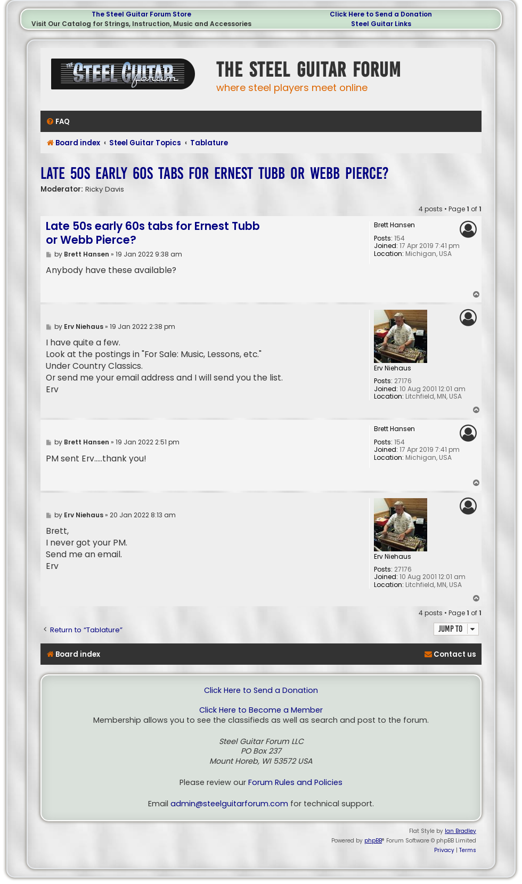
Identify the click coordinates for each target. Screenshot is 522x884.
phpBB (373, 841)
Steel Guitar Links (381, 23)
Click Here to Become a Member (261, 710)
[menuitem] (58, 121)
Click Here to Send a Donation (381, 14)
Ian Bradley (460, 831)
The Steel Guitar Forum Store (141, 14)
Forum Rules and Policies (295, 783)
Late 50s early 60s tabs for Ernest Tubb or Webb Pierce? (214, 173)
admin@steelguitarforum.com (229, 804)
